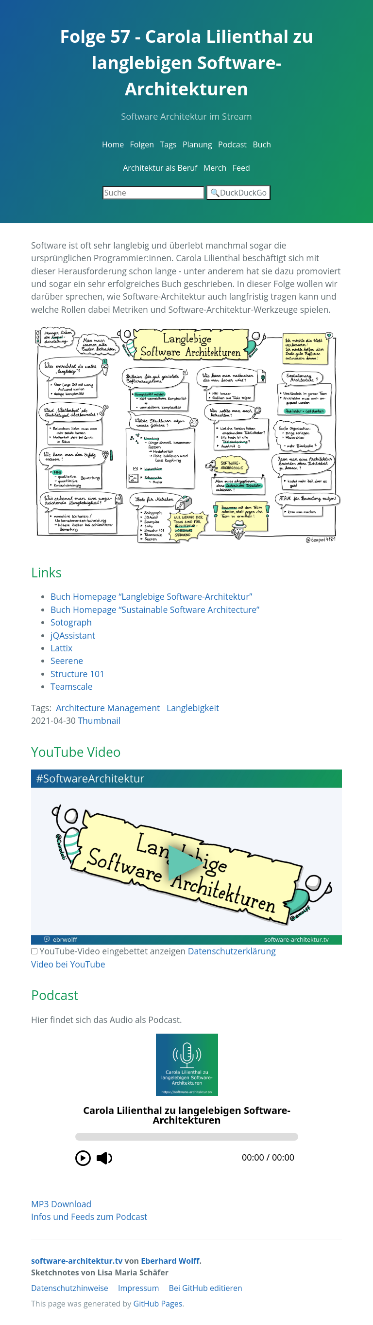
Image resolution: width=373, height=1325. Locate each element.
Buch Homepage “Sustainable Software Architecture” (155, 609)
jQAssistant (73, 635)
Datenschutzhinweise (69, 1288)
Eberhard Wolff (170, 1260)
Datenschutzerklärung (232, 951)
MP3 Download (61, 1204)
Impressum (138, 1288)
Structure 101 (77, 674)
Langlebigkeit (193, 708)
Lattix (61, 648)
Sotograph (71, 622)
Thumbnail (99, 720)
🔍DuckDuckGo (238, 192)
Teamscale (72, 686)
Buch (262, 144)
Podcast (232, 144)
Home (113, 144)
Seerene (67, 660)
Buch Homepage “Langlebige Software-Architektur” (152, 596)
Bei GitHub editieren (205, 1288)
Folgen (142, 144)
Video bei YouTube (68, 964)
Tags (168, 144)
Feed (241, 167)
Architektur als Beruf (160, 167)
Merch (214, 167)
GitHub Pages (158, 1303)
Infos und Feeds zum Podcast (89, 1216)
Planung (197, 144)
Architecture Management (108, 708)
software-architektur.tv (76, 1260)
